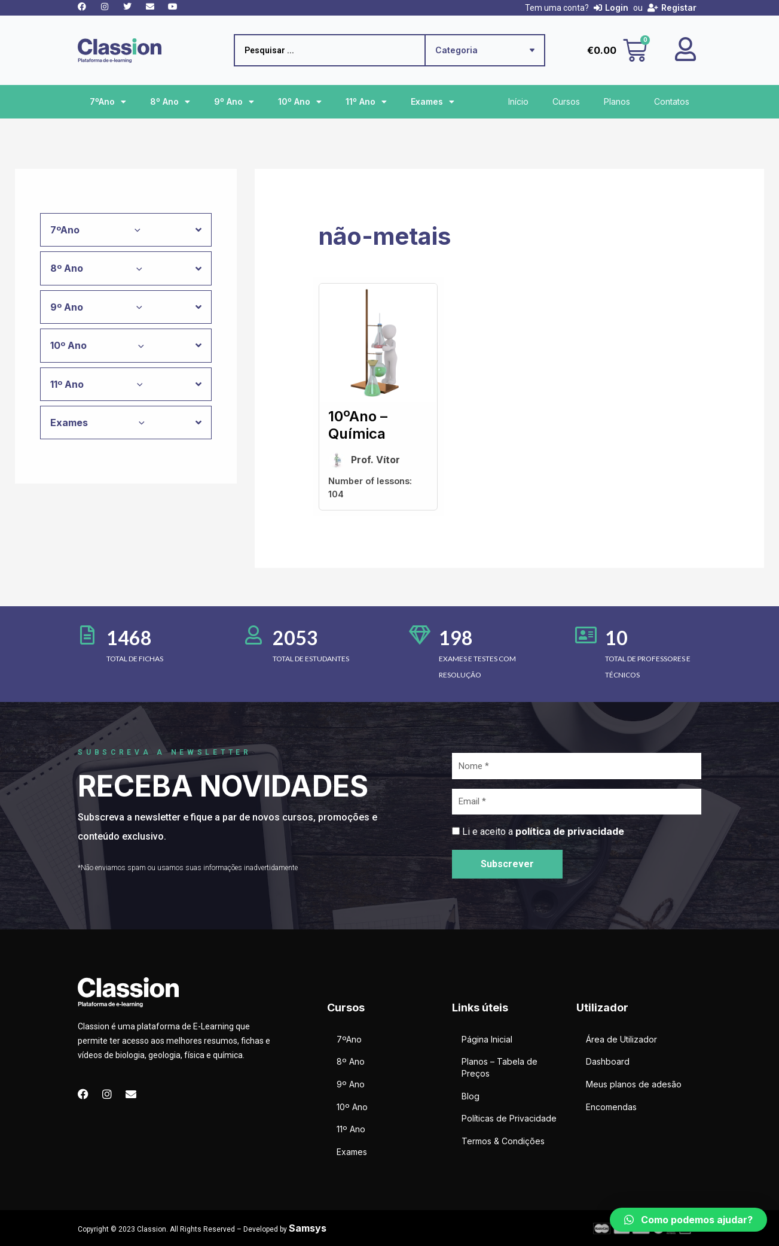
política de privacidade (569, 831)
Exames (432, 102)
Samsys (307, 1228)
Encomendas (611, 1107)
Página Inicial (487, 1039)
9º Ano (234, 102)
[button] (688, 1220)
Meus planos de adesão (634, 1084)
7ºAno (108, 102)
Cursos (566, 101)
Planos (617, 101)
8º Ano (170, 102)
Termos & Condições (503, 1141)
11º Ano (366, 102)
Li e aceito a (543, 831)
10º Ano (300, 102)
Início (518, 101)
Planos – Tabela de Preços (499, 1067)
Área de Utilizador (621, 1039)
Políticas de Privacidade (509, 1118)
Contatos (671, 101)
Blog (470, 1096)
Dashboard (608, 1061)
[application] (134, 229)
